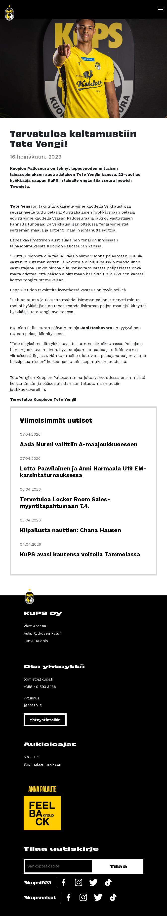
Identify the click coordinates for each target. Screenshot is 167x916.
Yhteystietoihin (45, 719)
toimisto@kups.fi (38, 679)
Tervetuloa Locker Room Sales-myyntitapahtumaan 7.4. (65, 503)
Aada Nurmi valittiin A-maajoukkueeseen (78, 444)
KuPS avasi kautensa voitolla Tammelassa (80, 554)
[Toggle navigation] (160, 9)
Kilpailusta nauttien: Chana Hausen (70, 530)
